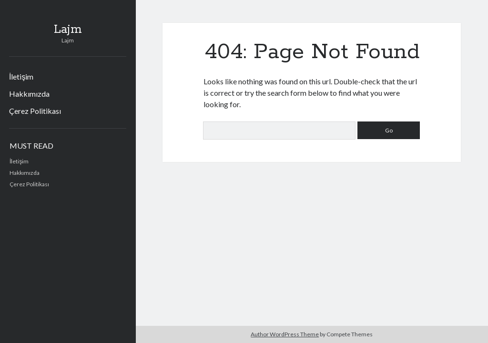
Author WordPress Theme (285, 334)
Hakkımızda (29, 93)
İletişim (21, 76)
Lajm (68, 29)
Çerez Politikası (35, 110)
